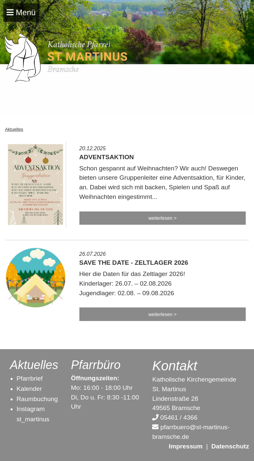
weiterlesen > (162, 218)
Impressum (185, 446)
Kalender (29, 388)
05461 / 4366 (174, 417)
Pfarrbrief (30, 378)
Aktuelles (14, 129)
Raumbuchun (35, 398)
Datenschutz (230, 446)
